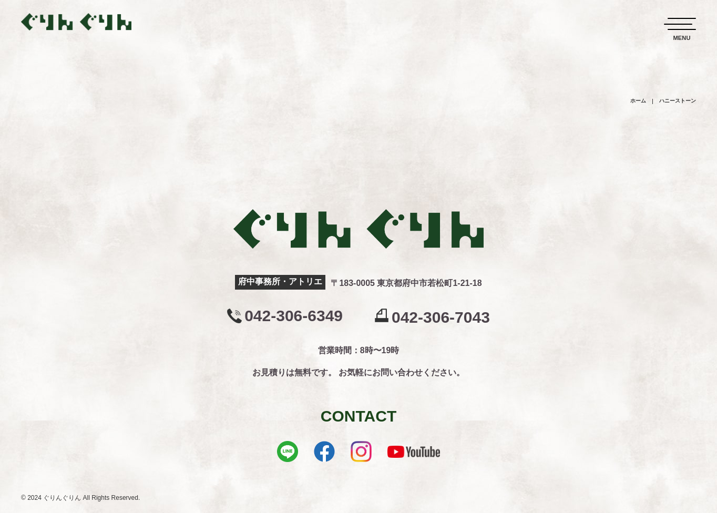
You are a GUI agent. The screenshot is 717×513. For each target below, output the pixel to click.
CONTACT (358, 416)
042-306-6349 (293, 316)
